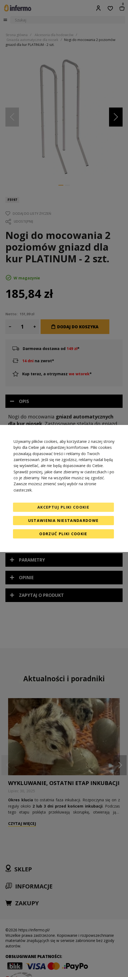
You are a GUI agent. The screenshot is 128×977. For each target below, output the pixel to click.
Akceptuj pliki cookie (63, 507)
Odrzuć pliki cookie (63, 533)
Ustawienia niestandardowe (63, 520)
